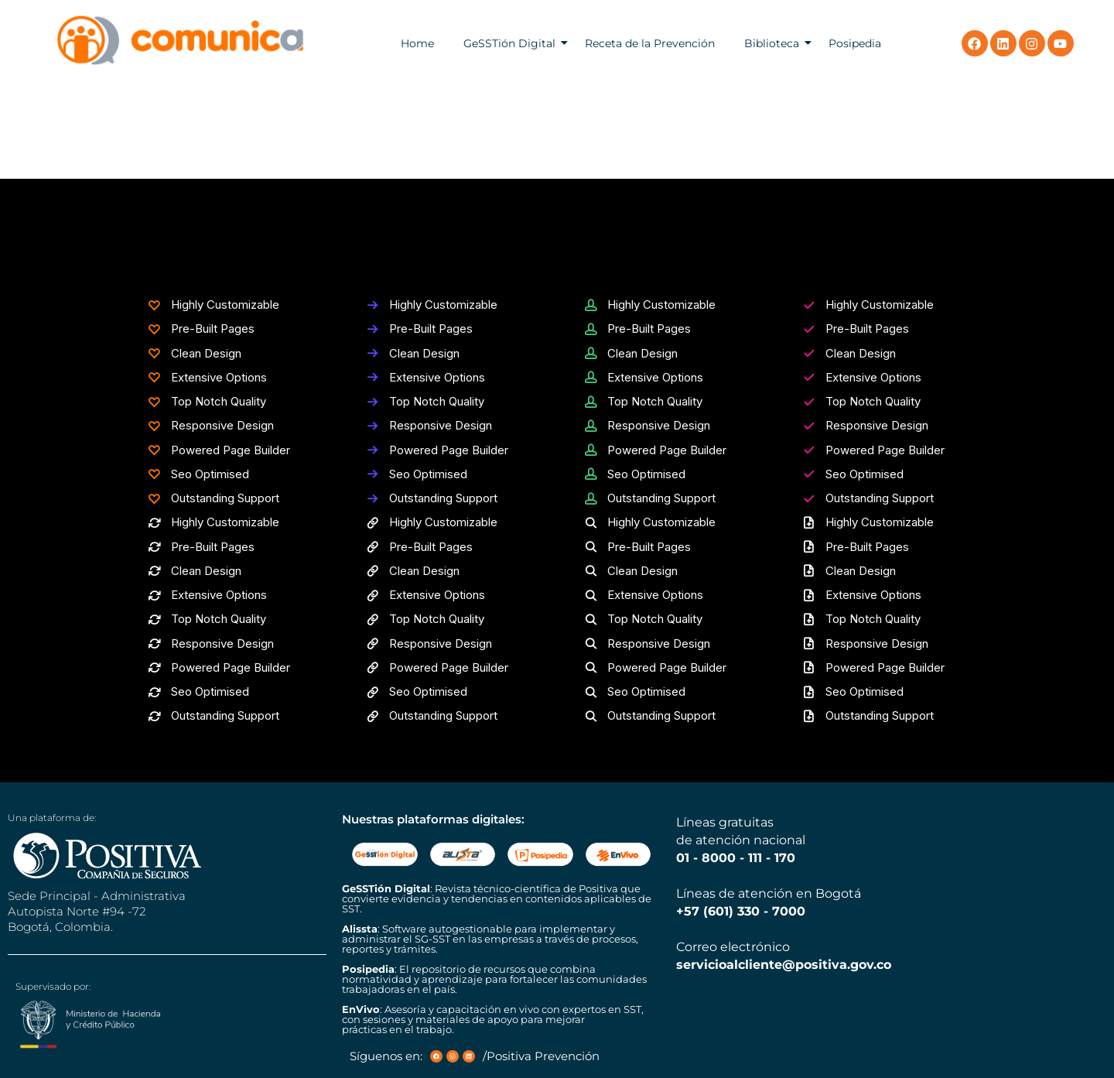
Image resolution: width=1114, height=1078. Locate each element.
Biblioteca (771, 43)
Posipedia (855, 43)
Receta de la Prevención (650, 43)
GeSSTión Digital (509, 43)
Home (417, 43)
